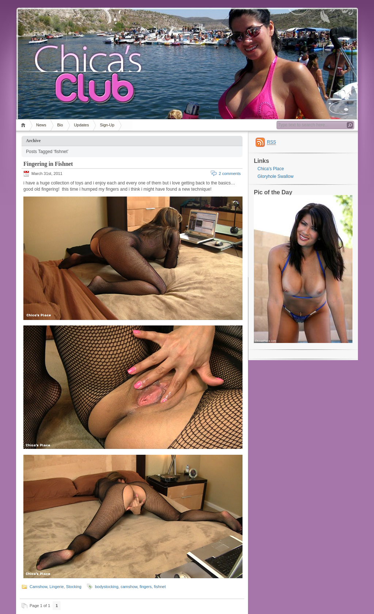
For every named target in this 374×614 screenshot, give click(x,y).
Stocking (73, 586)
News (41, 125)
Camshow (38, 586)
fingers (146, 586)
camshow (129, 586)
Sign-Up (107, 125)
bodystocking (106, 586)
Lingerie (56, 586)
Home (24, 125)
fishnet (159, 586)
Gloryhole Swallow (275, 176)
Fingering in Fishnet (48, 164)
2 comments (230, 173)
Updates (81, 125)
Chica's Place (270, 168)
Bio (60, 125)
